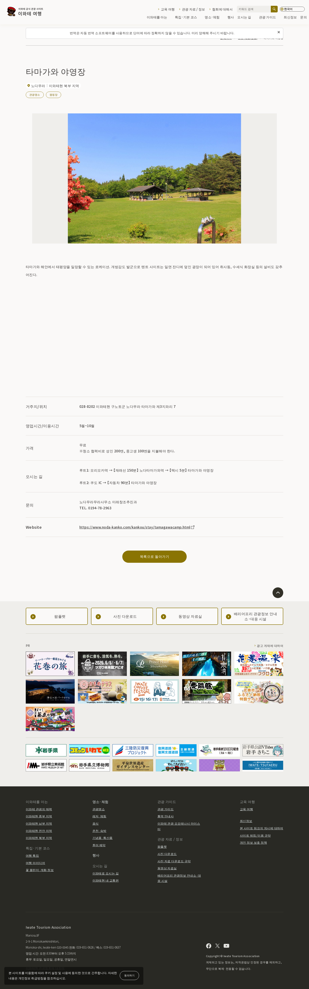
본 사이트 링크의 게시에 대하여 (261, 828)
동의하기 (129, 975)
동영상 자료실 (167, 868)
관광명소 (34, 94)
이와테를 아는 (159, 17)
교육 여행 (168, 9)
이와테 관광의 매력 (39, 809)
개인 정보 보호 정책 (253, 842)
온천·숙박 (99, 831)
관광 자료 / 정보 (193, 9)
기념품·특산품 (102, 838)
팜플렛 (162, 846)
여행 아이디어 (35, 863)
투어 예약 (99, 845)
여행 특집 (32, 855)
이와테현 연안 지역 (39, 831)
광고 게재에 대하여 (270, 645)
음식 (95, 823)
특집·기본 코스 (188, 17)
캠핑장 (54, 94)
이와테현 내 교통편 (105, 880)
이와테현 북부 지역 (39, 838)
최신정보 (290, 17)
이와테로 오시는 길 (105, 873)
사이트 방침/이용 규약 (255, 835)
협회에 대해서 (222, 9)
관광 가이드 (269, 17)
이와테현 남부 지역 (39, 823)
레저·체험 (99, 816)
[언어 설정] (292, 9)
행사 (230, 17)
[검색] (274, 9)
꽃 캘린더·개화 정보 (40, 870)
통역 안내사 (166, 816)
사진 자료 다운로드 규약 (174, 861)
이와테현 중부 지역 (39, 816)
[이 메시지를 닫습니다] (278, 32)
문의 (303, 17)
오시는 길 (246, 17)
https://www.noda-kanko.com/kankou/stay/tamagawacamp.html (137, 527)
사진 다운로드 (167, 854)
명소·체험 (214, 17)
